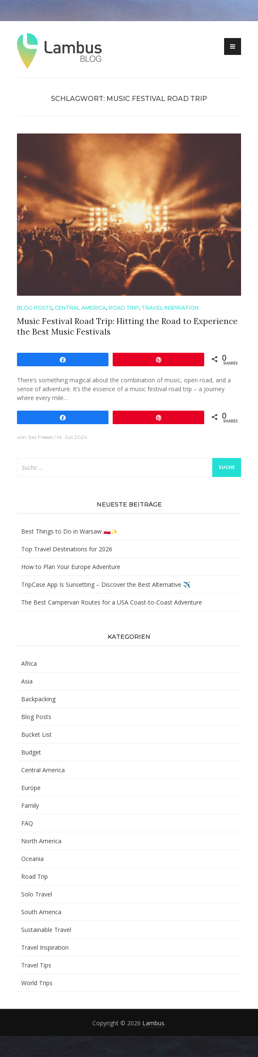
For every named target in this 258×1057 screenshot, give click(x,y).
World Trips (37, 983)
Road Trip (123, 308)
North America (41, 841)
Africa (29, 663)
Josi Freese (40, 437)
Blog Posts (34, 308)
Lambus (153, 1023)
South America (41, 912)
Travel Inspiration (170, 308)
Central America (80, 308)
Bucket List (36, 734)
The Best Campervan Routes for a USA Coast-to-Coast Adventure (111, 602)
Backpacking (38, 699)
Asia (27, 681)
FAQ (27, 823)
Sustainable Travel (46, 930)
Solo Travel (36, 894)
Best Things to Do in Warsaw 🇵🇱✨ (69, 531)
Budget (31, 752)
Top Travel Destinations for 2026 (66, 549)
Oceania (32, 859)
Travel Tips (36, 965)
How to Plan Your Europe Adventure (70, 567)
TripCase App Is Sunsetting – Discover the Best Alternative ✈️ (105, 584)
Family (30, 805)
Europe (31, 788)
